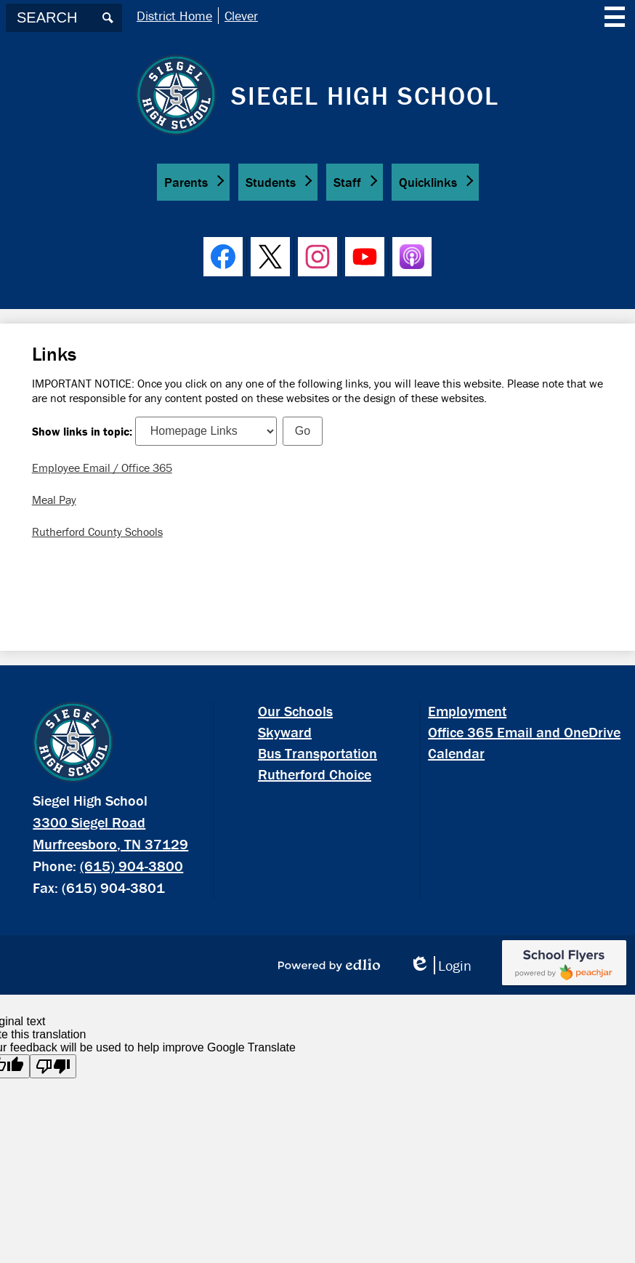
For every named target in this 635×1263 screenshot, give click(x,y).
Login (440, 965)
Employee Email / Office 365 (102, 467)
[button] (193, 182)
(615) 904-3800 (131, 866)
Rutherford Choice (314, 774)
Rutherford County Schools (97, 531)
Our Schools (295, 711)
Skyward (285, 732)
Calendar (456, 753)
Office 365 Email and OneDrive (524, 732)
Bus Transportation (317, 753)
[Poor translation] (53, 1066)
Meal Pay (54, 499)
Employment (467, 711)
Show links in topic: (82, 430)
